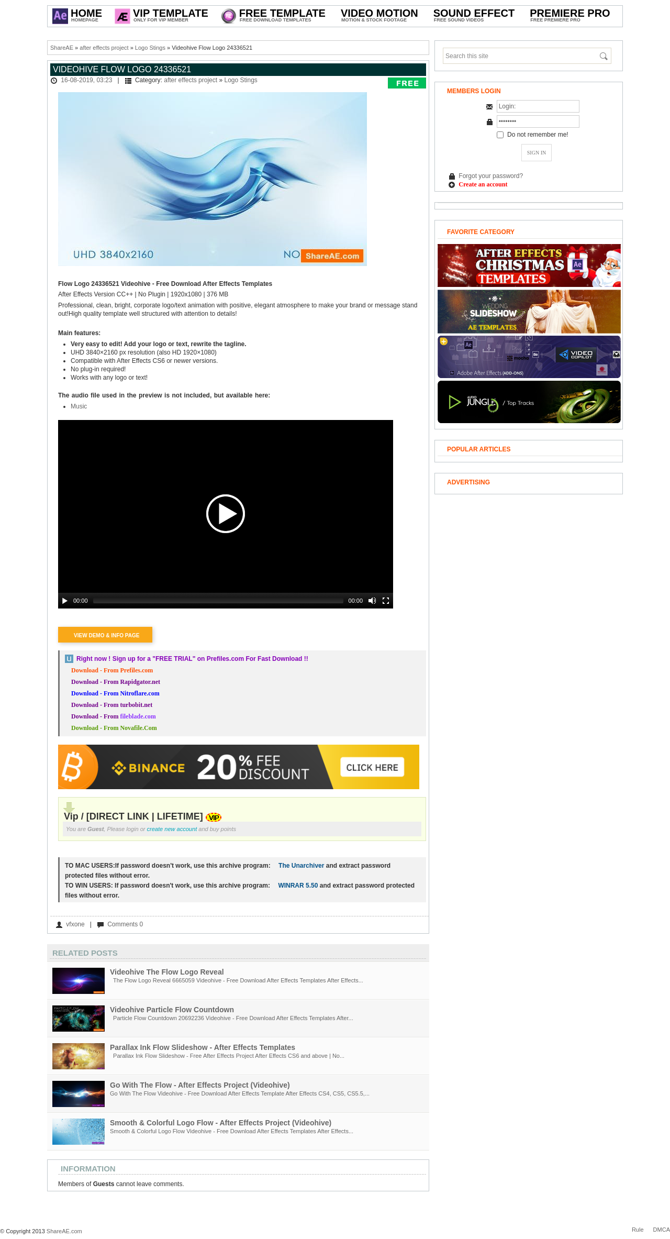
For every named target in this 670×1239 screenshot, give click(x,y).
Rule (638, 1229)
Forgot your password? (491, 176)
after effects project (104, 48)
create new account (172, 829)
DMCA (661, 1229)
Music (79, 406)
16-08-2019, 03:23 (86, 80)
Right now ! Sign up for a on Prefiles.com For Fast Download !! (192, 658)
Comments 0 (125, 924)
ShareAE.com (64, 1231)
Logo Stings (150, 48)
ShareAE (61, 48)
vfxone (75, 924)
